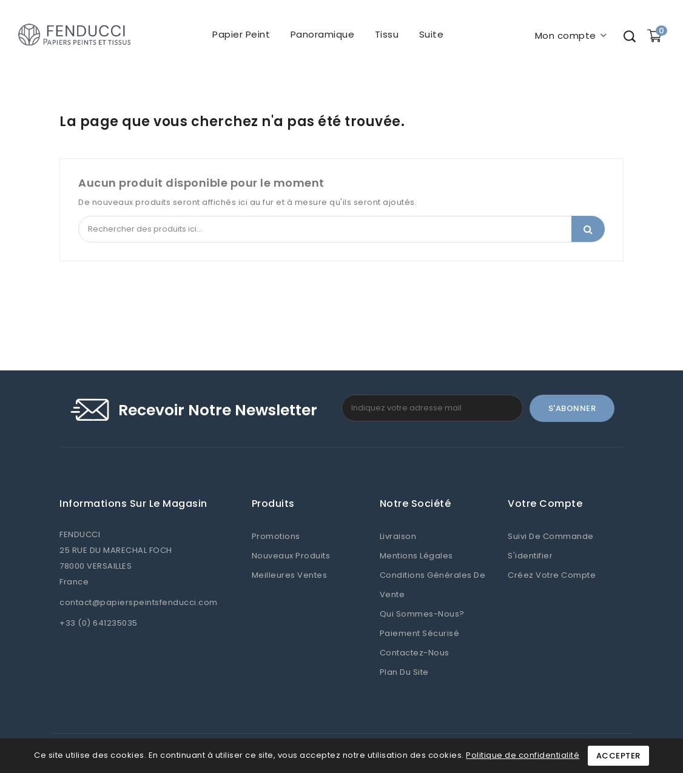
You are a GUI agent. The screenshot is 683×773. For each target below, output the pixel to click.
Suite (431, 34)
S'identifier (530, 555)
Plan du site (404, 672)
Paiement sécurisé (420, 633)
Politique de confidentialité (522, 755)
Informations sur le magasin (133, 503)
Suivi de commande (551, 536)
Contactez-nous (414, 652)
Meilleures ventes (290, 575)
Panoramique (322, 34)
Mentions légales (416, 555)
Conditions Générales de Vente (433, 584)
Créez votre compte (552, 575)
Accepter (618, 755)
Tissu (386, 34)
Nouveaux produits (291, 555)
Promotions (276, 536)
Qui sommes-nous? (422, 614)
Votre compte (545, 503)
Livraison (398, 536)
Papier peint (241, 34)
